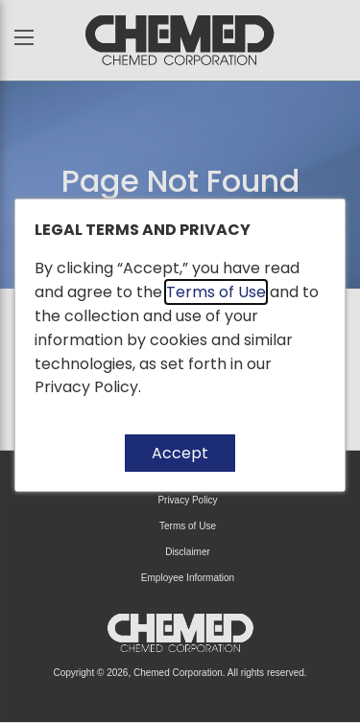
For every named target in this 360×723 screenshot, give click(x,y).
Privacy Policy (86, 387)
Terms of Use (216, 292)
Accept (180, 453)
